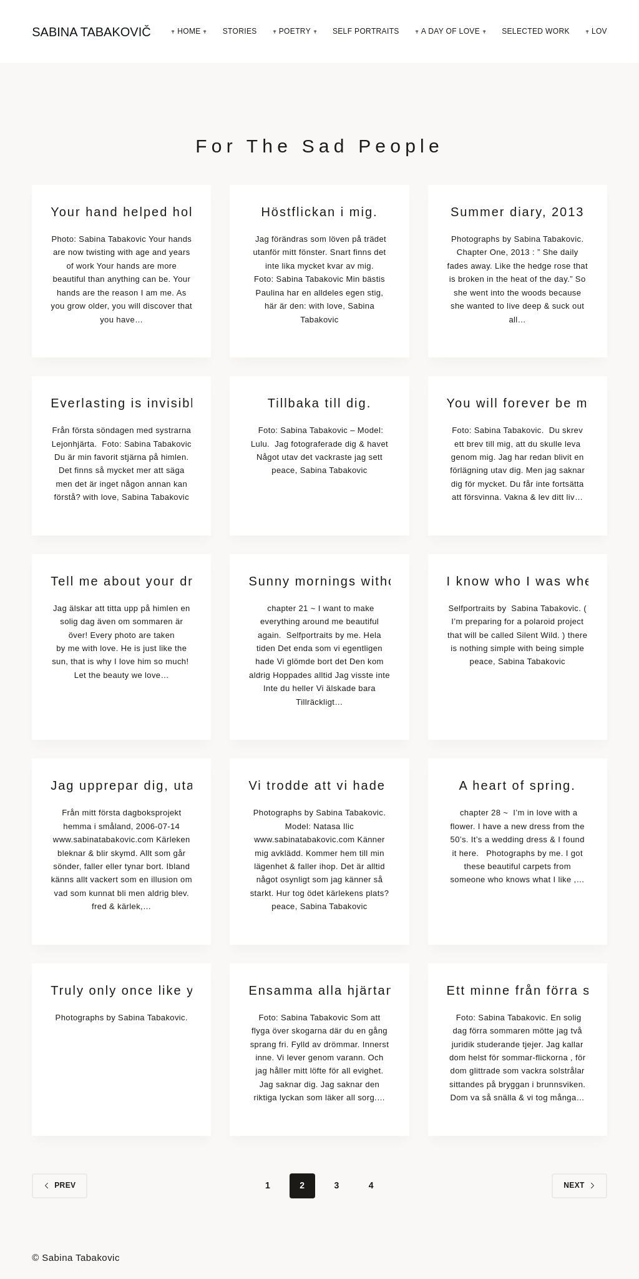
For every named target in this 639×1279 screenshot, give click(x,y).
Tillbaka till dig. (319, 403)
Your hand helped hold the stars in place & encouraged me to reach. (121, 212)
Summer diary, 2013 (518, 212)
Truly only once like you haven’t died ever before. (121, 990)
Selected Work (536, 31)
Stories (240, 31)
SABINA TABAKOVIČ (91, 32)
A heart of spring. (517, 785)
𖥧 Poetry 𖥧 (295, 31)
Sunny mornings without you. (319, 581)
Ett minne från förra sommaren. (517, 990)
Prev (60, 1185)
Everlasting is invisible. (121, 403)
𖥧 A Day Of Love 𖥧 (450, 31)
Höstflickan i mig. (319, 212)
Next (579, 1185)
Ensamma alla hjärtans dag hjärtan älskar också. (319, 990)
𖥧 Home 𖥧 (189, 31)
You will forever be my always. (517, 403)
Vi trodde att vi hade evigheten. (319, 785)
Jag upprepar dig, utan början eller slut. (121, 785)
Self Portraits (366, 31)
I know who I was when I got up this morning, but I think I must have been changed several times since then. (517, 581)
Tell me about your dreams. (121, 581)
